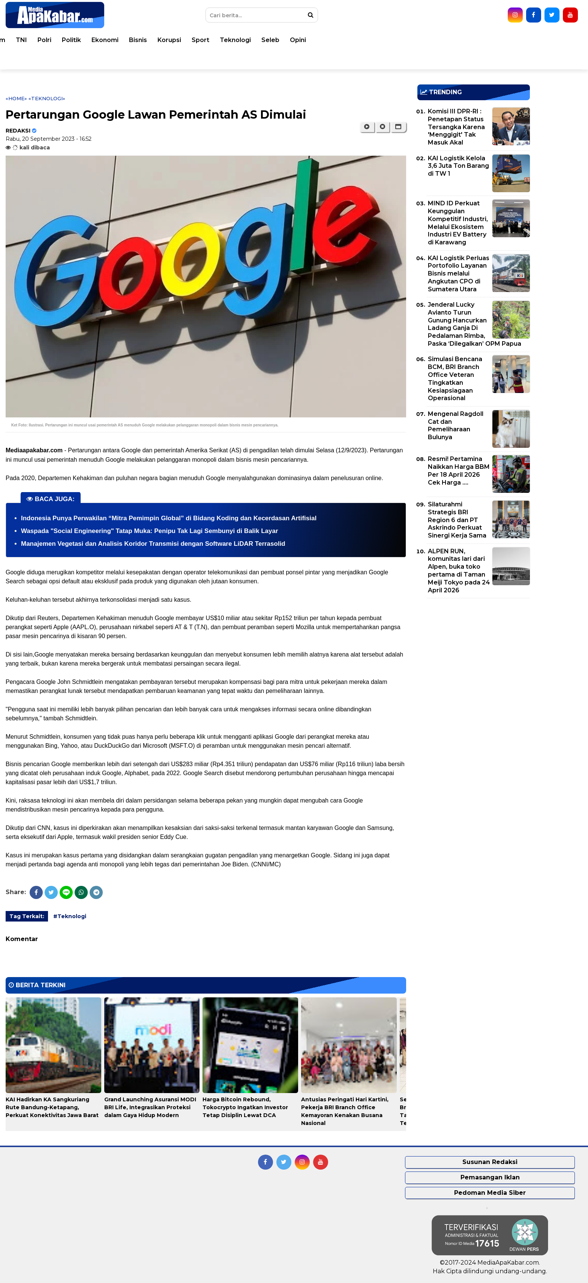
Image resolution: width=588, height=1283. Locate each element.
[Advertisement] (473, 656)
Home (27, 40)
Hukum (240, 40)
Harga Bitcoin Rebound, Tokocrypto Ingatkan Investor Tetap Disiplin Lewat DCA (245, 1107)
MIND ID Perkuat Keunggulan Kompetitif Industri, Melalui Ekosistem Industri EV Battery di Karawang (458, 223)
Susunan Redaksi (490, 1162)
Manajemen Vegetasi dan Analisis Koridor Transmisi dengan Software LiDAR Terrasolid (153, 543)
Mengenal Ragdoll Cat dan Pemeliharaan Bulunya (455, 425)
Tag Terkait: (26, 916)
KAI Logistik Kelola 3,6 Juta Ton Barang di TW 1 (458, 166)
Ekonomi (351, 40)
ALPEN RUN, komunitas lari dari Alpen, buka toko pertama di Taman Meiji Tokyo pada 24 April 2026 (459, 571)
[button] (398, 127)
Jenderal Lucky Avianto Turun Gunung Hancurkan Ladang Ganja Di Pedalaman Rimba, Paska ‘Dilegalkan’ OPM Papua (474, 324)
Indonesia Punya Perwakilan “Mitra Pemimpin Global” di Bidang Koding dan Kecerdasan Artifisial (168, 518)
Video (27, 59)
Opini (544, 40)
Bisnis (384, 40)
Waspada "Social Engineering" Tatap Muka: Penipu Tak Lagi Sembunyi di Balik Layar (149, 531)
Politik (317, 40)
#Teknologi (69, 916)
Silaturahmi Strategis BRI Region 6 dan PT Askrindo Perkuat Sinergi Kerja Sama (457, 520)
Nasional (128, 40)
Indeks (158, 59)
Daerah (163, 40)
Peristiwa (61, 40)
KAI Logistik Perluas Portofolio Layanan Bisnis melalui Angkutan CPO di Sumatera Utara (458, 273)
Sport (446, 40)
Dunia (96, 40)
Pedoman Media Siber (490, 1192)
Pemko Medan (69, 59)
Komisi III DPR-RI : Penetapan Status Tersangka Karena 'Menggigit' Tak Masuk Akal (456, 127)
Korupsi (415, 40)
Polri (290, 40)
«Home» (16, 98)
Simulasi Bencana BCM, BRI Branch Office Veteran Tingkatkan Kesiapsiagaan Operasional (455, 378)
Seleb (516, 40)
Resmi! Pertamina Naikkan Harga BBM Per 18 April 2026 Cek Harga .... (459, 470)
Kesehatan (202, 40)
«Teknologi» (46, 98)
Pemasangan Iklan (490, 1177)
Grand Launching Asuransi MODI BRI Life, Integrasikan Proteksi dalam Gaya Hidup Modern (150, 1107)
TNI (267, 40)
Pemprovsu (120, 59)
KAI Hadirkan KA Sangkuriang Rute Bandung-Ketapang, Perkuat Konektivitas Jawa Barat (52, 1107)
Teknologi (481, 40)
